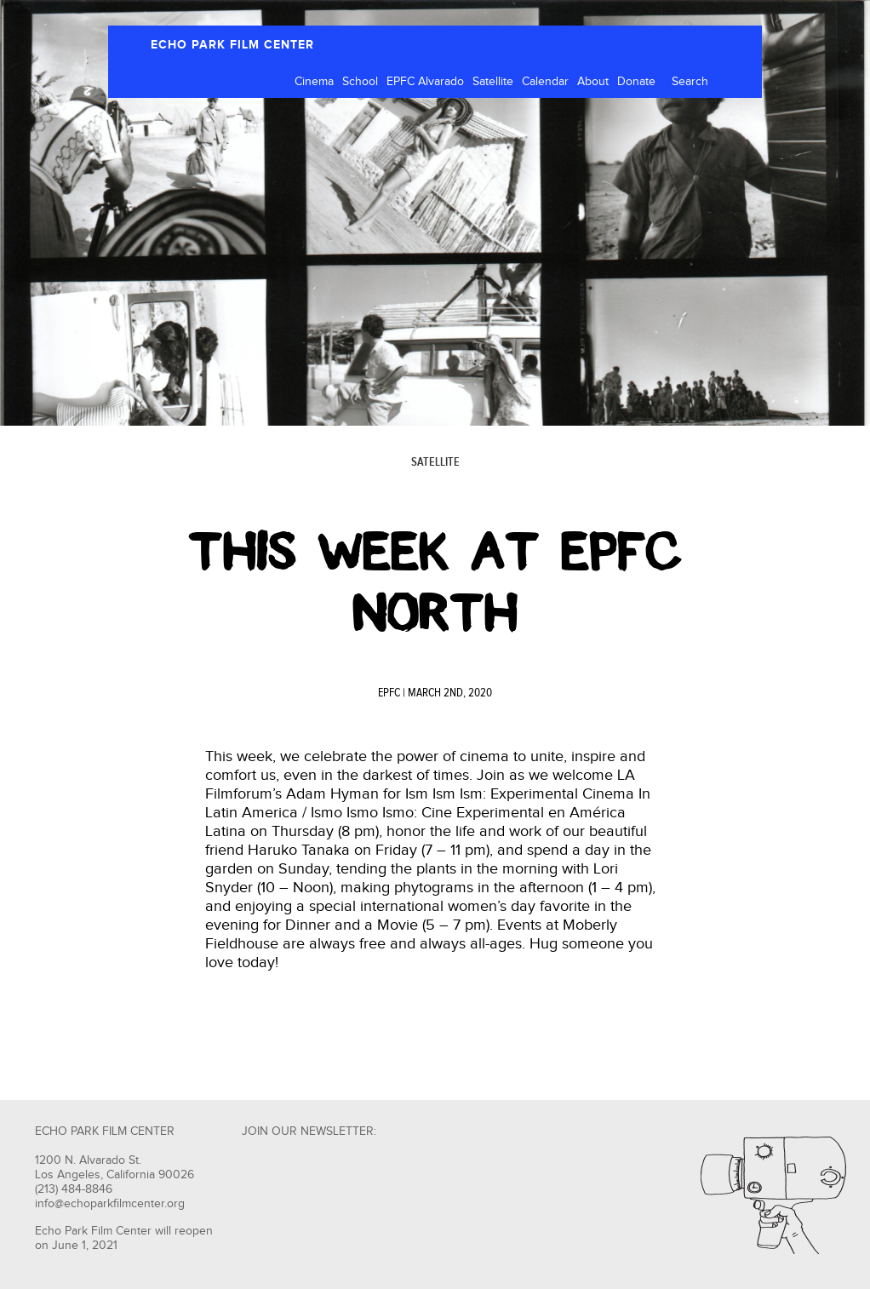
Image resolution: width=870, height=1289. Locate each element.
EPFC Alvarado (425, 82)
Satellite (492, 82)
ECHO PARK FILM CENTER (232, 44)
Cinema (314, 82)
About (593, 82)
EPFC (389, 693)
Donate (636, 82)
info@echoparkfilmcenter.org (110, 1204)
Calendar (545, 82)
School (360, 82)
